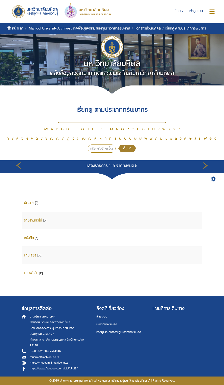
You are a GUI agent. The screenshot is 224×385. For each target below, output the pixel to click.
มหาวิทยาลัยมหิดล (106, 324)
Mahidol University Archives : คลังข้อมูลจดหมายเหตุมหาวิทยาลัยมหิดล (79, 28)
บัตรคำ (29, 203)
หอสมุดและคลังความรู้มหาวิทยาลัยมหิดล (118, 332)
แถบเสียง (30, 255)
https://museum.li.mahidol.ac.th (49, 362)
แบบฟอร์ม (31, 273)
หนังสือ (29, 238)
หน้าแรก (17, 28)
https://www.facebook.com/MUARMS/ (54, 368)
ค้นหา (127, 148)
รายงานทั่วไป (33, 220)
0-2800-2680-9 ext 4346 (45, 351)
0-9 (45, 129)
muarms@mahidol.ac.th (44, 357)
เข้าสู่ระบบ (101, 316)
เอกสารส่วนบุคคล (148, 28)
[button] (179, 11)
